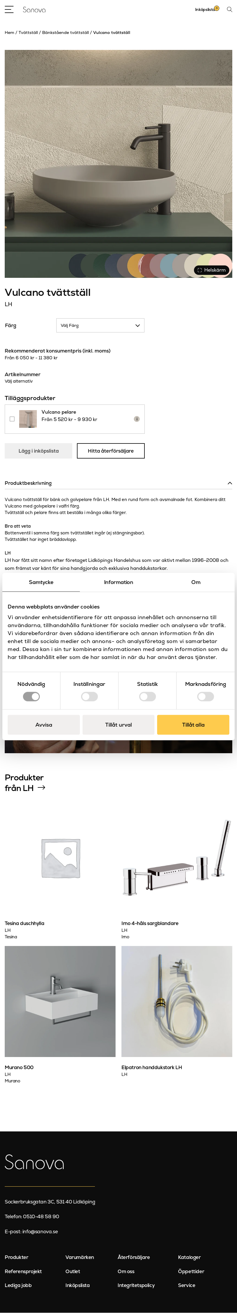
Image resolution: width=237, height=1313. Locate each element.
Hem (9, 32)
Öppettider (191, 1271)
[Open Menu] (9, 9)
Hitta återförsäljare (111, 451)
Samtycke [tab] (41, 582)
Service (186, 1285)
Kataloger (189, 1257)
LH (8, 304)
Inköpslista (77, 1285)
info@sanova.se (40, 1232)
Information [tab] (118, 582)
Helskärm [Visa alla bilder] (212, 270)
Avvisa (43, 724)
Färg (10, 325)
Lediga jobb (18, 1285)
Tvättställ (28, 32)
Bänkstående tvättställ (65, 32)
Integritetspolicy (136, 1285)
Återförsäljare (134, 1257)
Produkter (16, 1257)
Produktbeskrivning (28, 483)
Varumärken (79, 1257)
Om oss (126, 1271)
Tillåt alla (193, 724)
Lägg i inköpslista (38, 451)
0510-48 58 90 (41, 1216)
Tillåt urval (118, 724)
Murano (12, 1081)
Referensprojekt (23, 1271)
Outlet (72, 1271)
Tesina (11, 937)
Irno (125, 937)
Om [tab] (195, 582)
